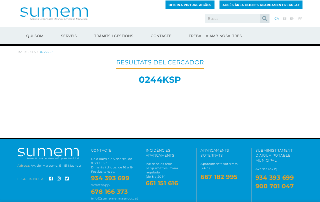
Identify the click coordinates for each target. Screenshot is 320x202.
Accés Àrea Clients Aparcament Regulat (261, 5)
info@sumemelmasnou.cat (114, 198)
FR (300, 18)
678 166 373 (109, 191)
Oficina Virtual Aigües (190, 5)
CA (276, 18)
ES (285, 18)
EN (292, 18)
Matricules (27, 52)
